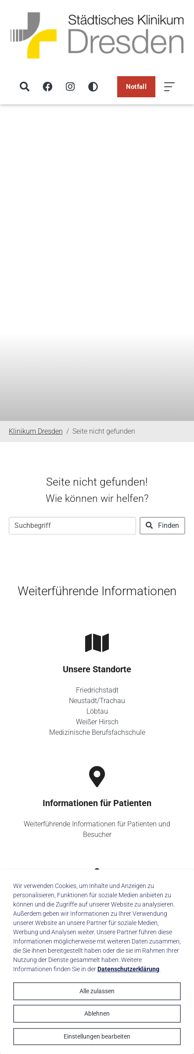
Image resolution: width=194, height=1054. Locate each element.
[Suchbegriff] (72, 525)
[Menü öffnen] (169, 86)
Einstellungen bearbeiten (97, 1036)
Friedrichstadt (97, 690)
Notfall (136, 87)
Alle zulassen (97, 991)
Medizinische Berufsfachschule (97, 732)
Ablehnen (97, 1013)
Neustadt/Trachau (97, 701)
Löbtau (97, 711)
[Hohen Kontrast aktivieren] (93, 86)
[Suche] (24, 86)
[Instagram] (70, 86)
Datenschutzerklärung (128, 969)
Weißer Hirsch (97, 722)
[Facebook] (47, 86)
